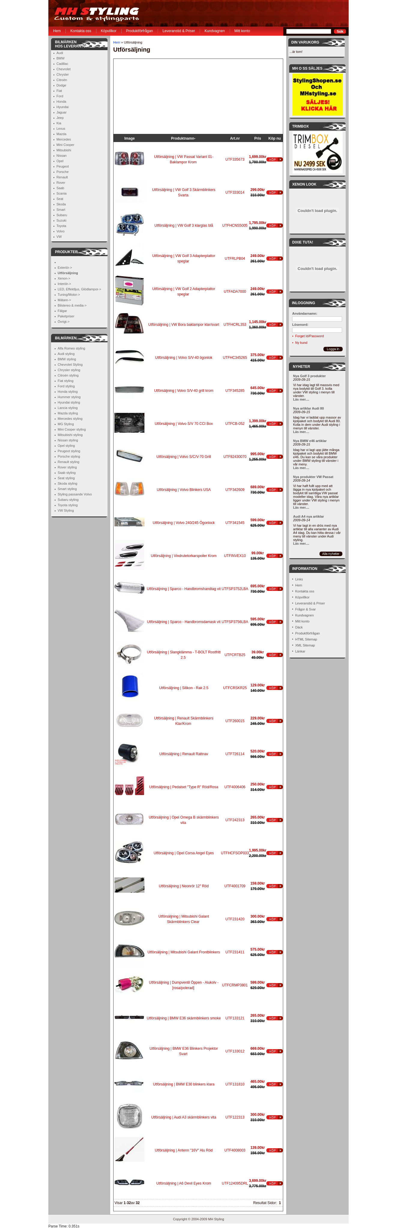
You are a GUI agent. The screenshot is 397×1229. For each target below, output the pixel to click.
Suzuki (61, 220)
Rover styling (67, 467)
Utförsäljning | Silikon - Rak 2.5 (183, 688)
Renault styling (68, 462)
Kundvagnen (215, 31)
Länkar (300, 651)
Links (299, 579)
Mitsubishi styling (70, 435)
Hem (57, 31)
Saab (60, 188)
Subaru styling (68, 499)
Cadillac (62, 63)
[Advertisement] (151, 96)
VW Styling (66, 510)
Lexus (60, 128)
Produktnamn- (183, 138)
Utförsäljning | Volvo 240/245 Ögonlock (184, 523)
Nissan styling (68, 440)
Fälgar (62, 311)
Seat (59, 199)
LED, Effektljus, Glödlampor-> (79, 289)
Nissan (61, 155)
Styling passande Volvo (75, 494)
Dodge (61, 85)
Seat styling (66, 478)
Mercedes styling (70, 418)
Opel (59, 161)
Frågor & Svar (305, 609)
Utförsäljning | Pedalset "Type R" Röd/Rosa (183, 787)
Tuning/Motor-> (69, 294)
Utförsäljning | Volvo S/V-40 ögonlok (184, 358)
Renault (62, 177)
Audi (59, 53)
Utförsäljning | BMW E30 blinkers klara (184, 1084)
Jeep (60, 118)
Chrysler (62, 74)
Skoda (61, 204)
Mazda (61, 134)
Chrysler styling (69, 370)
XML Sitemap (305, 645)
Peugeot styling (69, 451)
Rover (60, 182)
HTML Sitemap (306, 639)
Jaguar (61, 112)
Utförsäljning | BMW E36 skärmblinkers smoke (184, 1018)
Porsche (62, 172)
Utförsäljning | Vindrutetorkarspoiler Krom (184, 556)
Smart (60, 209)
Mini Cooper (65, 145)
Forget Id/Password (309, 336)
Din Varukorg (305, 42)
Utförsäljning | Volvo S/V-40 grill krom (183, 391)
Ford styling (66, 386)
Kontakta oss (80, 31)
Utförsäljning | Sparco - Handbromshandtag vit (184, 589)
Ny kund (301, 342)
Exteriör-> (65, 267)
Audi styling (66, 354)
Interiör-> (64, 284)
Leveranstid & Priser (178, 31)
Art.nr (235, 138)
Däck (299, 627)
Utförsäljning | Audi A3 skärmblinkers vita (184, 1117)
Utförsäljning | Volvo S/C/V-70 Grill (183, 457)
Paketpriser (66, 316)
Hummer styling (69, 397)
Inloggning (303, 303)
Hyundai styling (69, 402)
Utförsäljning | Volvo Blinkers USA (184, 490)
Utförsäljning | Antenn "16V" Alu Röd (184, 1150)
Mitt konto (242, 31)
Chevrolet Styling (70, 364)
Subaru (61, 215)
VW (59, 236)
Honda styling (68, 391)
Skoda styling (67, 483)
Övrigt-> (63, 321)
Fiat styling (66, 381)
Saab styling (67, 472)
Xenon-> (64, 278)
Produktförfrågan (139, 31)
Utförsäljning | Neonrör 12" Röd (184, 886)
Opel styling (66, 445)
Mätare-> (64, 300)
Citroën (61, 80)
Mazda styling (68, 413)
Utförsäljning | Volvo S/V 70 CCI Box (184, 424)
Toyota (61, 226)
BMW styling (67, 359)
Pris (257, 138)
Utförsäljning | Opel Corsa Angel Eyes (184, 853)
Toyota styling (68, 505)
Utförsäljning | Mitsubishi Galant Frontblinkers (183, 952)
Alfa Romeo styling (71, 348)
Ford (59, 96)
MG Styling (66, 424)
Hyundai (62, 107)
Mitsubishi (63, 150)
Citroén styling (68, 375)
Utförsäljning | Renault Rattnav (183, 754)
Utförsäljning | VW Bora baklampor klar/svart (183, 324)
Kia (58, 123)
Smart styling (67, 489)
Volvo (60, 231)
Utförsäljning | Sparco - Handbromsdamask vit (184, 622)
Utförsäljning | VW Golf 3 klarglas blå (183, 225)
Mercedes (63, 139)
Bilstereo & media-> (72, 305)
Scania (61, 193)
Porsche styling (69, 456)
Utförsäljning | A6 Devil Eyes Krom (183, 1183)
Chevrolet (63, 69)
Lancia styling (68, 408)
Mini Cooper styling (72, 429)
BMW (60, 58)
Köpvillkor (109, 31)
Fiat (59, 90)
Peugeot (62, 166)
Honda (61, 101)
